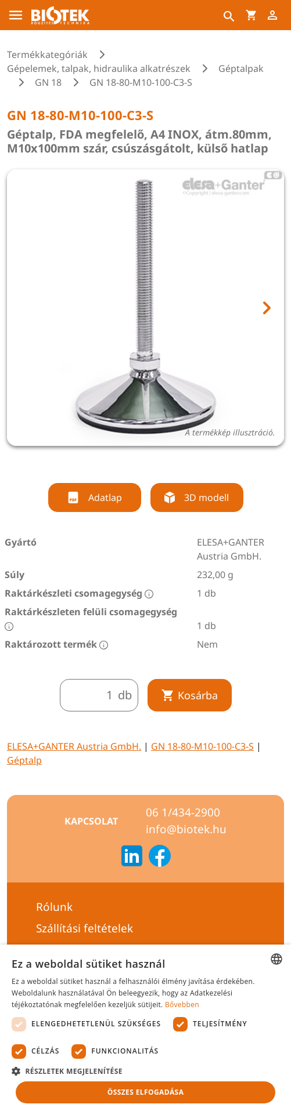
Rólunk (54, 906)
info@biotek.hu (186, 829)
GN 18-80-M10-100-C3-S (202, 746)
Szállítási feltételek (84, 928)
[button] (145, 1071)
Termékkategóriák (47, 54)
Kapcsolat (91, 821)
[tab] (135, 461)
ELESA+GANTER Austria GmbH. (74, 746)
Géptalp (24, 760)
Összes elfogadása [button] (145, 1092)
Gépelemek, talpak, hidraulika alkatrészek (99, 68)
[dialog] (145, 1030)
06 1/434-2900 (183, 812)
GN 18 (48, 82)
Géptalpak (241, 68)
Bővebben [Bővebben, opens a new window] (182, 1004)
